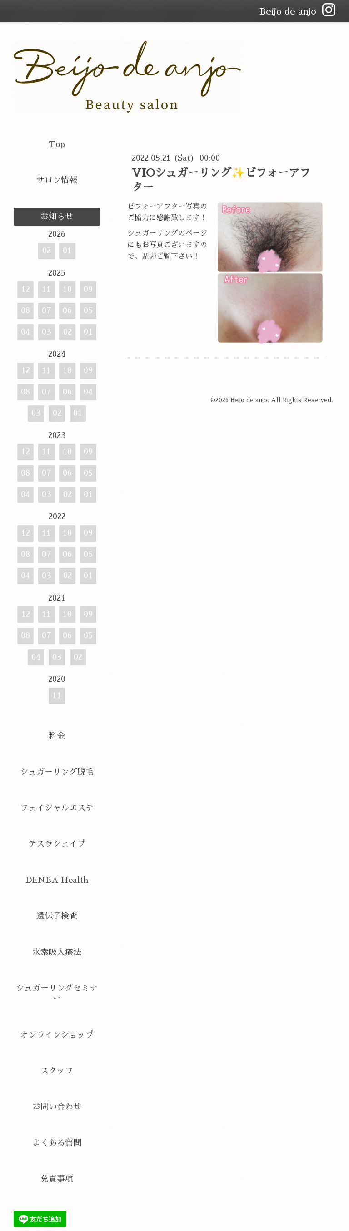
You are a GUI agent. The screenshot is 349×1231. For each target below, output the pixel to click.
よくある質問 (56, 1143)
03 (46, 332)
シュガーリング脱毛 (57, 772)
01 (67, 250)
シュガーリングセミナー (57, 993)
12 (25, 289)
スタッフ (56, 1071)
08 (25, 310)
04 (25, 332)
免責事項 (56, 1179)
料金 (57, 736)
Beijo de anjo (248, 400)
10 (67, 289)
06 (67, 310)
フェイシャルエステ (57, 808)
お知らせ (56, 216)
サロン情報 (56, 180)
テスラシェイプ (56, 844)
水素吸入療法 (56, 952)
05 (88, 310)
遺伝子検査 (56, 916)
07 (46, 310)
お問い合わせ (56, 1107)
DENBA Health (56, 880)
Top (57, 144)
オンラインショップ (57, 1035)
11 (46, 289)
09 (88, 289)
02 (46, 250)
